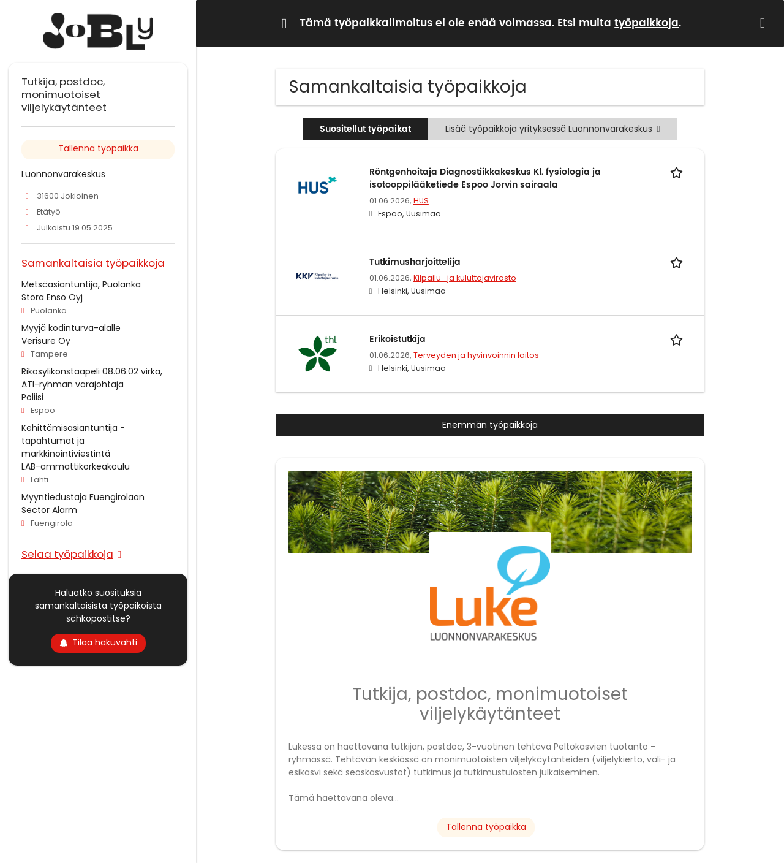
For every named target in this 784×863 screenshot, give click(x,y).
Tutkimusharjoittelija (415, 262)
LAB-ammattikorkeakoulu (75, 466)
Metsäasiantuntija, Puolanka (81, 284)
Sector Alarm (49, 510)
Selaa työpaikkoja (67, 554)
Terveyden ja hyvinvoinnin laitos (476, 355)
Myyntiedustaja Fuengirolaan (83, 497)
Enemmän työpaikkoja (490, 425)
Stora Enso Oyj (52, 297)
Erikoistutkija (397, 339)
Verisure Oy (45, 341)
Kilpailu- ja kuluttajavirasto (464, 278)
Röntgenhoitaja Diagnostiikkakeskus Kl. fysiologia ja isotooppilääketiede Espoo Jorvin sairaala (485, 178)
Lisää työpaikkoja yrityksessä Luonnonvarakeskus (552, 129)
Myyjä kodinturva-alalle (71, 328)
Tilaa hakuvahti (98, 642)
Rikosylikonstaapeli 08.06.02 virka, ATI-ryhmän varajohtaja (91, 377)
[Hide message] (765, 23)
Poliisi (32, 397)
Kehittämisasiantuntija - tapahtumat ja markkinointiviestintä (73, 441)
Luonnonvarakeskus (63, 174)
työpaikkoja (646, 23)
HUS (421, 201)
